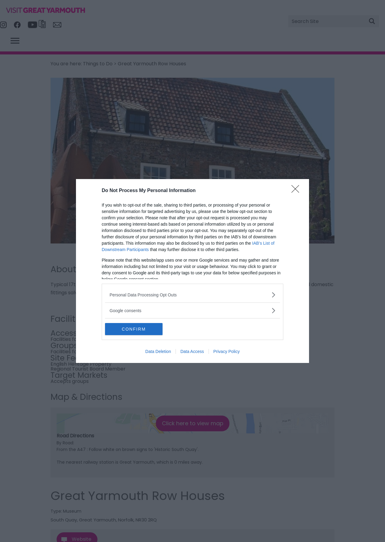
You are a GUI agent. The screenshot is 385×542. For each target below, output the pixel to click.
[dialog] (192, 271)
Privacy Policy (226, 351)
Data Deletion (158, 351)
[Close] (297, 191)
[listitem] (192, 295)
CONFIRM (134, 329)
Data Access (192, 351)
